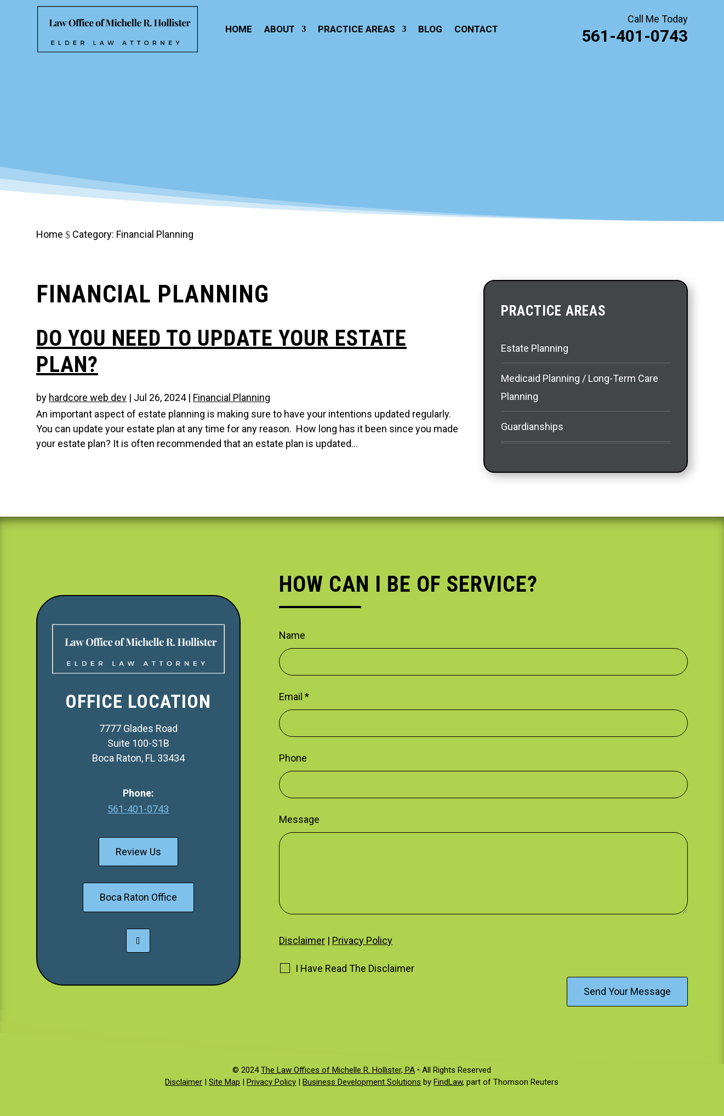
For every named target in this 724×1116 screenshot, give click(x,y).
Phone (293, 758)
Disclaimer (302, 940)
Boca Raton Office (138, 897)
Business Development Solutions (362, 1082)
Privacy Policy (362, 940)
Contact (476, 30)
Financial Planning (231, 397)
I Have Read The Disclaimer (354, 968)
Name (292, 635)
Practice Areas (356, 30)
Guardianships (532, 426)
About (279, 30)
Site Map (224, 1082)
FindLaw (448, 1082)
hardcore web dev (88, 397)
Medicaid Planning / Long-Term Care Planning (579, 387)
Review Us (138, 851)
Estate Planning (534, 348)
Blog (430, 30)
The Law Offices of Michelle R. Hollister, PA (338, 1070)
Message (299, 819)
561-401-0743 (635, 35)
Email (294, 696)
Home (238, 30)
